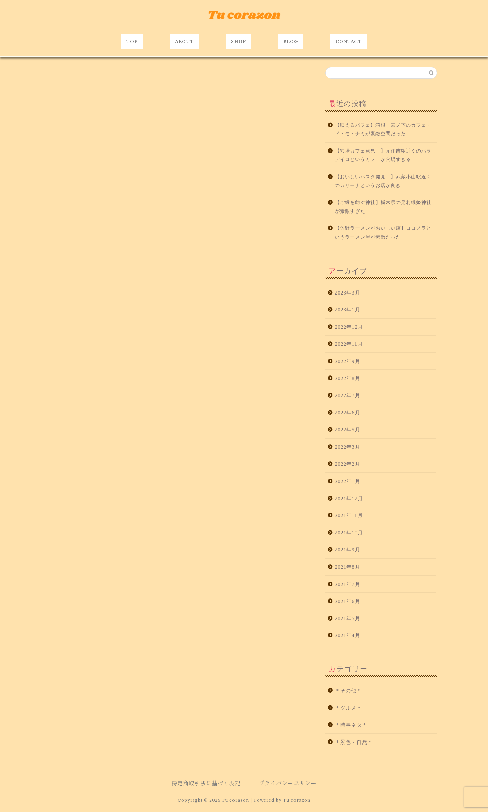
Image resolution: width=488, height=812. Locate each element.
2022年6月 (347, 412)
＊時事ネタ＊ (351, 725)
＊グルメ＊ (348, 708)
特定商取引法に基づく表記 (206, 783)
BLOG (290, 41)
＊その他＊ (348, 690)
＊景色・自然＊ (354, 742)
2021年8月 (347, 567)
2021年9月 (347, 549)
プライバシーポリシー (288, 783)
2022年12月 (349, 327)
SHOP (238, 41)
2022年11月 (349, 344)
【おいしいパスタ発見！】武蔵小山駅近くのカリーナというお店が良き (383, 181)
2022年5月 (347, 429)
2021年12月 (349, 498)
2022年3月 (347, 447)
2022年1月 (347, 481)
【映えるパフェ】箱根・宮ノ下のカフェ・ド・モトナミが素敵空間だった (383, 130)
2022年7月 (347, 395)
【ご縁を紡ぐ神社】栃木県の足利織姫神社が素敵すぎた (383, 207)
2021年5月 (347, 618)
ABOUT (184, 41)
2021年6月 (347, 601)
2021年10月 (349, 532)
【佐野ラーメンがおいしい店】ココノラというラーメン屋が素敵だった (383, 233)
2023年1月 (347, 309)
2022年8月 (347, 378)
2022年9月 (347, 361)
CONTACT (349, 41)
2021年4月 (347, 635)
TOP (132, 41)
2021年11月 (349, 515)
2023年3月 (347, 293)
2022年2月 (347, 464)
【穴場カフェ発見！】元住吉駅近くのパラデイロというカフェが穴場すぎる (383, 155)
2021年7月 (347, 584)
